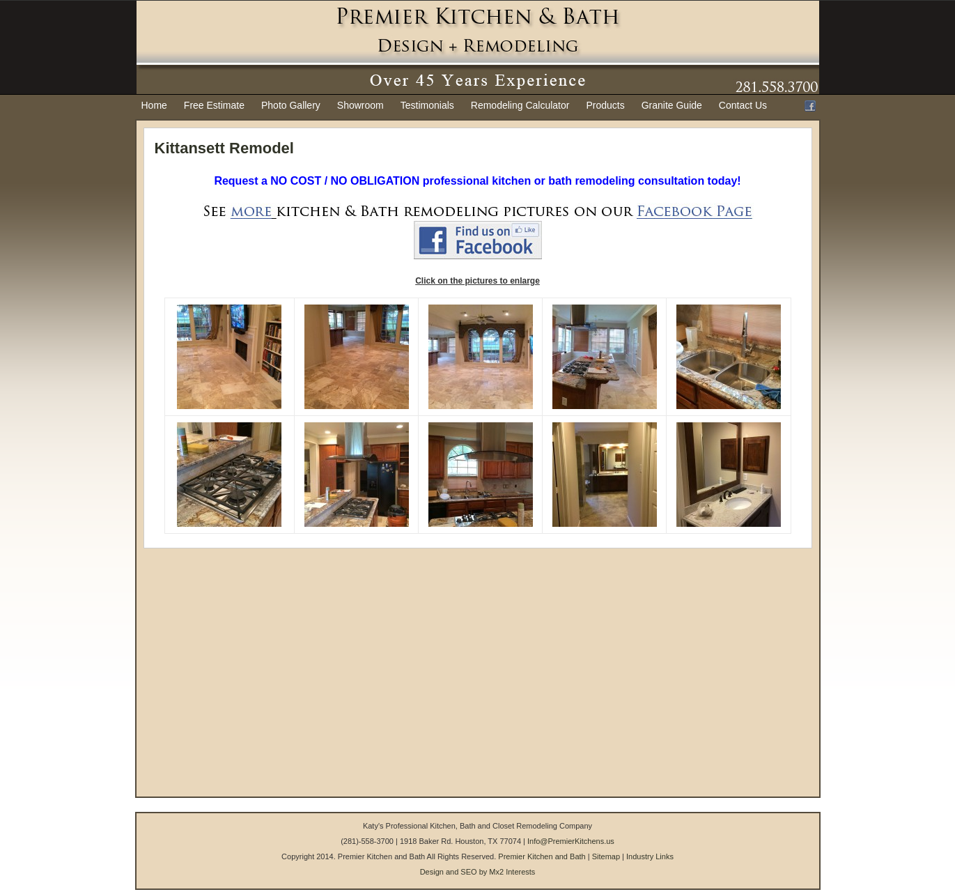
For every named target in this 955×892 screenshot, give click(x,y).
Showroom (360, 105)
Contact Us (743, 105)
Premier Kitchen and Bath (541, 856)
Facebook (810, 106)
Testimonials (427, 105)
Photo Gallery (290, 105)
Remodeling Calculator (520, 105)
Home (154, 105)
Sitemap (606, 856)
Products (605, 105)
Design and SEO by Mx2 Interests (478, 872)
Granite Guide (672, 105)
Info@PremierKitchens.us (570, 841)
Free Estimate (214, 105)
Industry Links (650, 856)
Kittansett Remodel (224, 148)
